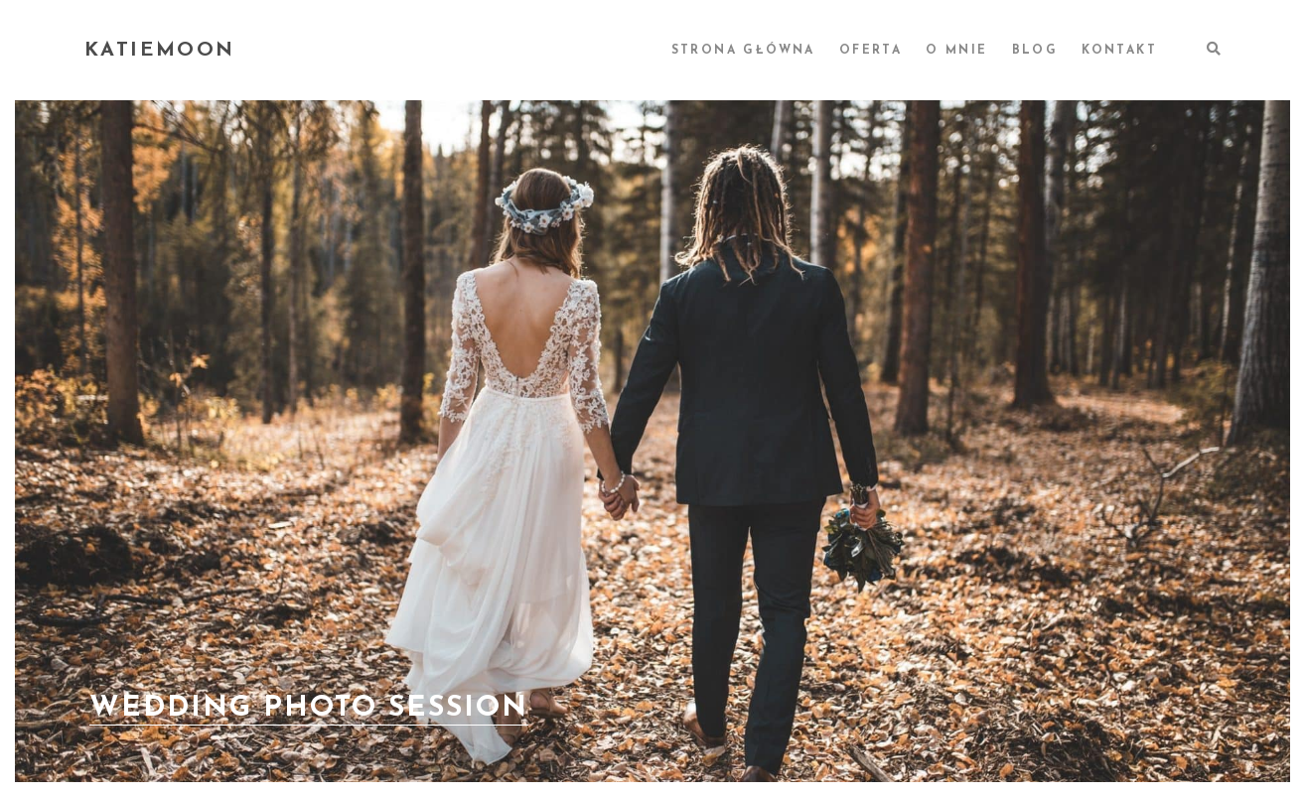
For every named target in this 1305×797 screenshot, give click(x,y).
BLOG (1035, 51)
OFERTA (870, 51)
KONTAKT (1119, 51)
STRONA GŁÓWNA (743, 51)
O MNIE (956, 51)
